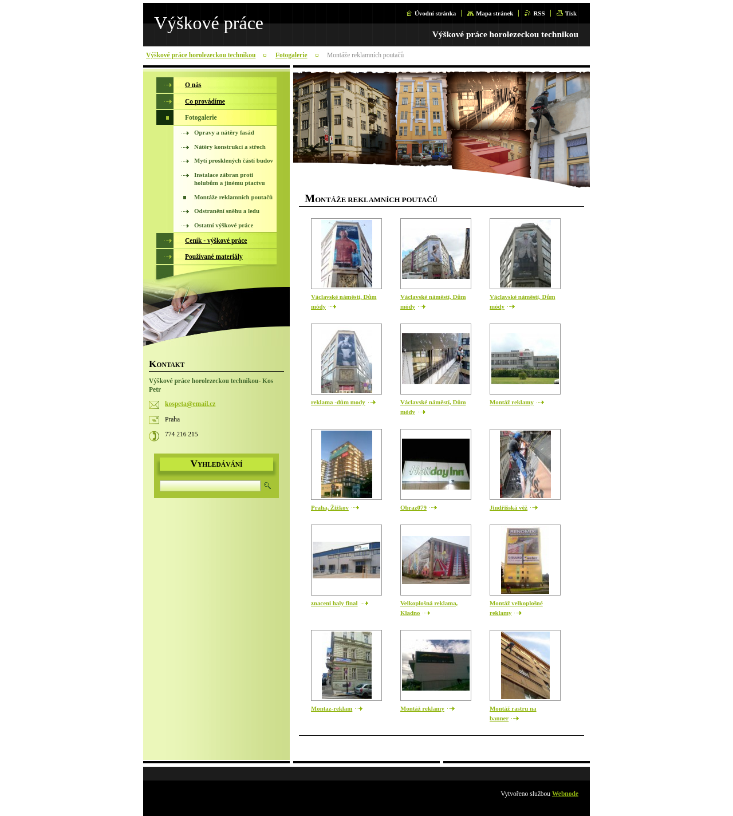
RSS (539, 13)
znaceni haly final (334, 603)
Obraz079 (413, 507)
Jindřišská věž (508, 507)
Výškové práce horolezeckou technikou (200, 55)
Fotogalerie (291, 55)
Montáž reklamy (512, 402)
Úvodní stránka (435, 13)
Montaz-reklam (331, 708)
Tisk (571, 13)
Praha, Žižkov (330, 507)
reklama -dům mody (338, 402)
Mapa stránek (494, 13)
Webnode (565, 793)
